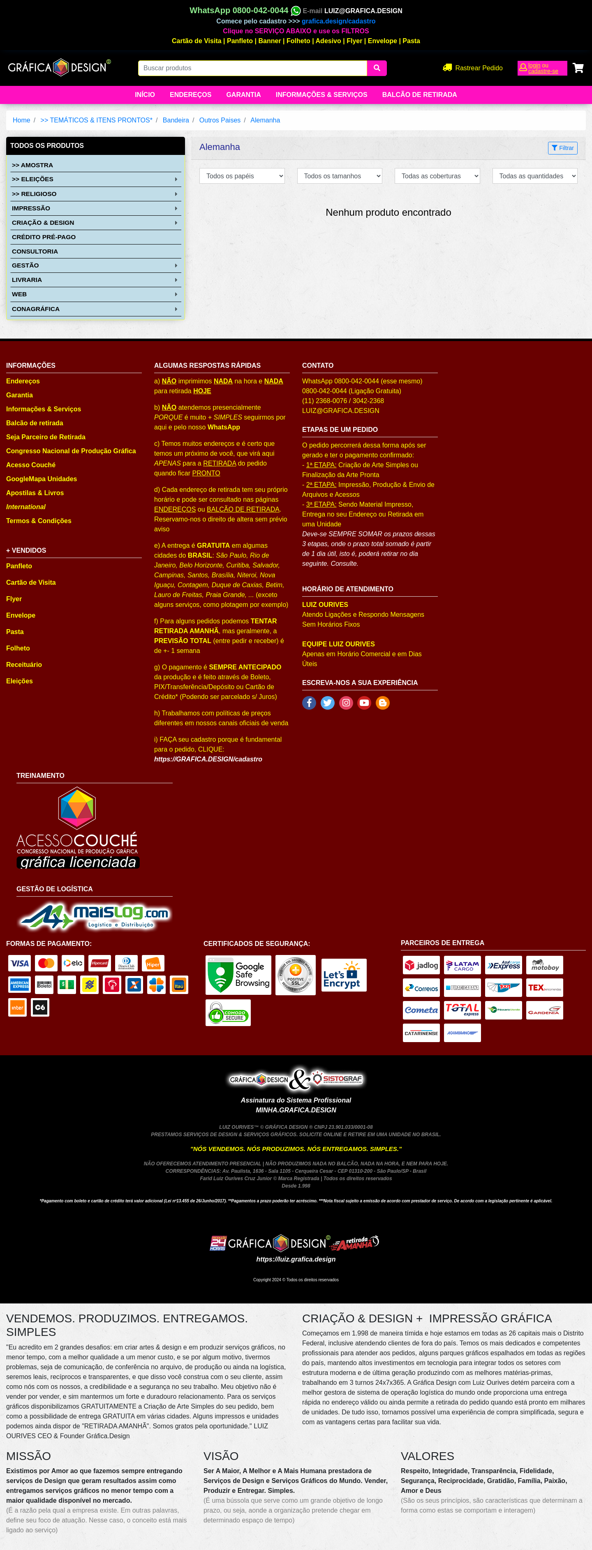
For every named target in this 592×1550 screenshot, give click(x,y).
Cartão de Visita (197, 40)
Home (21, 120)
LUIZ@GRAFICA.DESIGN (363, 10)
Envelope (382, 40)
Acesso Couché (31, 464)
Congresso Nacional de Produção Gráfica (71, 450)
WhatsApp (224, 427)
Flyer (354, 40)
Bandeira (176, 120)
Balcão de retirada (34, 423)
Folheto (298, 40)
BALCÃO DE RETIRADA (243, 509)
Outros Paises (219, 120)
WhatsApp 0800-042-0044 (245, 10)
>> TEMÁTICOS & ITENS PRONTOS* (97, 120)
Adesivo (328, 40)
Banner (270, 40)
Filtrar (563, 148)
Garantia (243, 94)
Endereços (190, 94)
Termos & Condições (39, 520)
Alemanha (265, 120)
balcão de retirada (419, 94)
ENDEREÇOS (175, 509)
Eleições (19, 681)
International (26, 506)
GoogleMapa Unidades (41, 478)
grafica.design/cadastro (339, 21)
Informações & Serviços (322, 94)
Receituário (24, 664)
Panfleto (240, 40)
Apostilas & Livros (35, 492)
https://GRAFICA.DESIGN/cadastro (208, 759)
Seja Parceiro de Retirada (46, 437)
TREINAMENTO (40, 775)
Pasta (411, 40)
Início (145, 94)
